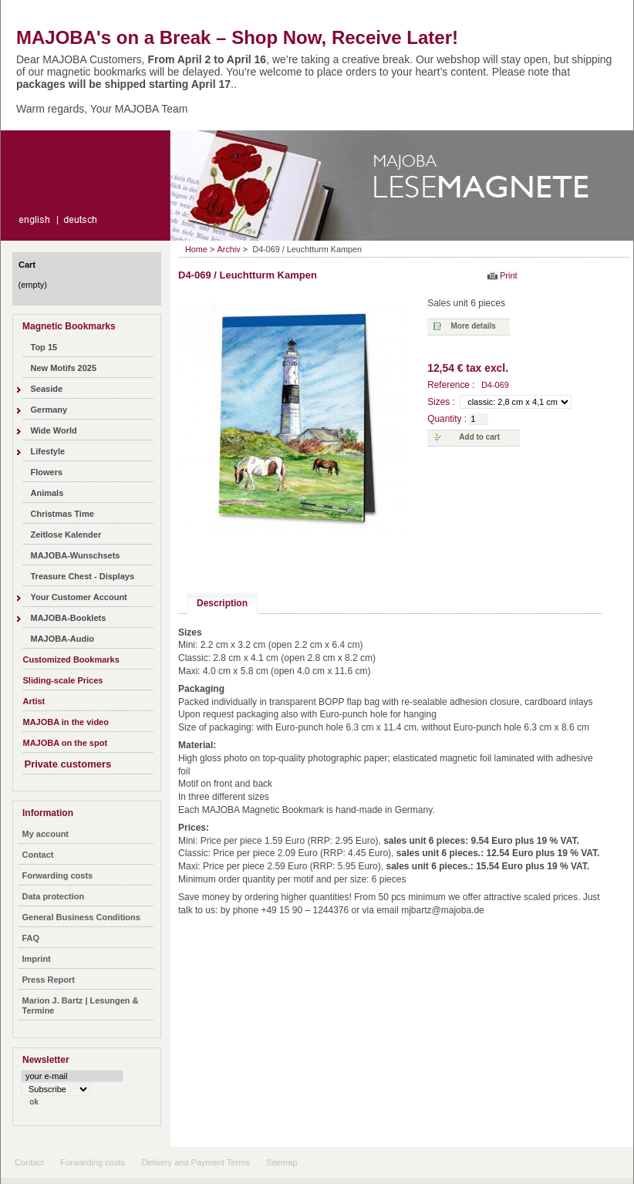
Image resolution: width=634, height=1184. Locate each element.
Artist (34, 701)
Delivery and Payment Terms (195, 1162)
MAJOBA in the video (66, 722)
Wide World (54, 430)
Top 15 (44, 347)
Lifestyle (48, 451)
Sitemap (281, 1162)
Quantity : (447, 418)
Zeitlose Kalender (66, 534)
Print (509, 275)
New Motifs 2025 (64, 368)
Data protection (53, 896)
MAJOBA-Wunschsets (75, 555)
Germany (49, 409)
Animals (47, 493)
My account (45, 833)
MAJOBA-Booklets (68, 617)
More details (473, 326)
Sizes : (441, 401)
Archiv (229, 249)
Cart (27, 264)
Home (196, 249)
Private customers (68, 764)
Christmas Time (62, 513)
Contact (38, 854)
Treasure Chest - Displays (83, 576)
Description (222, 603)
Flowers (47, 472)
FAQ (31, 938)
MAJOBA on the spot (65, 742)
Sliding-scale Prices (63, 680)
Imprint (36, 958)
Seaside (47, 388)
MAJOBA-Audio (63, 638)
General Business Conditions (81, 917)
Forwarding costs (57, 875)
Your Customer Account (79, 597)
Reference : (452, 384)
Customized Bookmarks (71, 659)
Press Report (48, 979)
